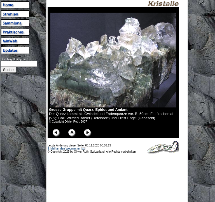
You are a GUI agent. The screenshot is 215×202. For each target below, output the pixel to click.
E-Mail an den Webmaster (64, 148)
